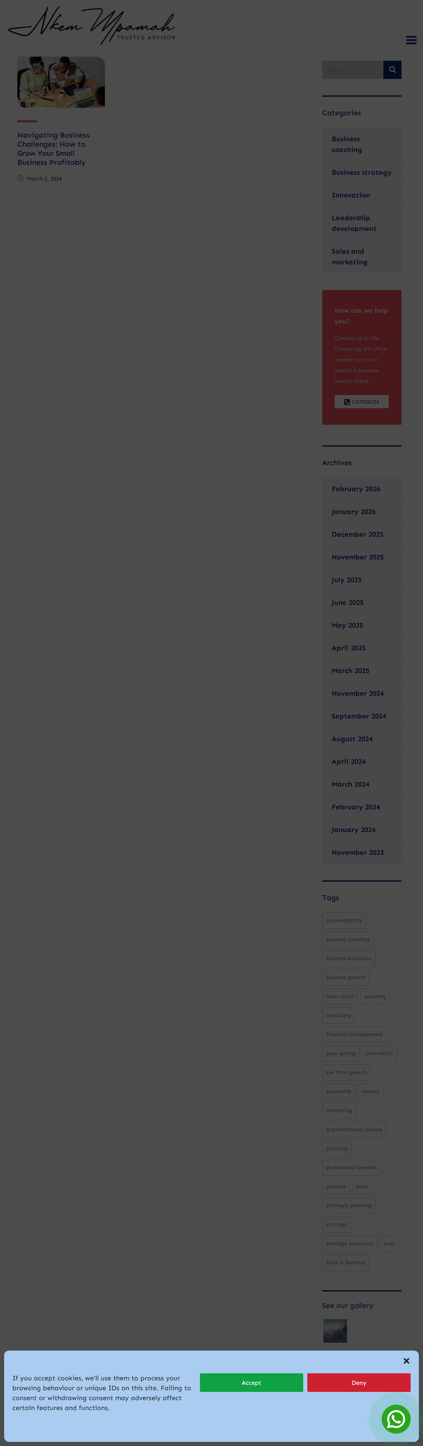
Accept (251, 1383)
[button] (406, 1361)
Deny (359, 1383)
